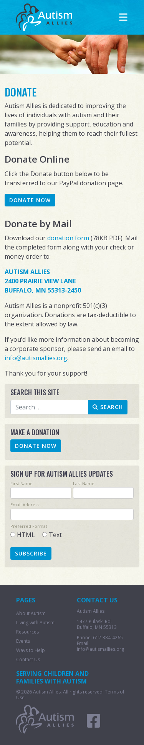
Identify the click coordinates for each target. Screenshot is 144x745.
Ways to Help (30, 650)
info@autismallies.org (36, 358)
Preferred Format (28, 526)
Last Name (83, 483)
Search (108, 407)
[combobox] (49, 407)
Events (23, 641)
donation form (68, 238)
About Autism (31, 613)
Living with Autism (35, 622)
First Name (21, 483)
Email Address (24, 504)
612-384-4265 (108, 637)
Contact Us (28, 659)
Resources (27, 632)
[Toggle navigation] (123, 17)
